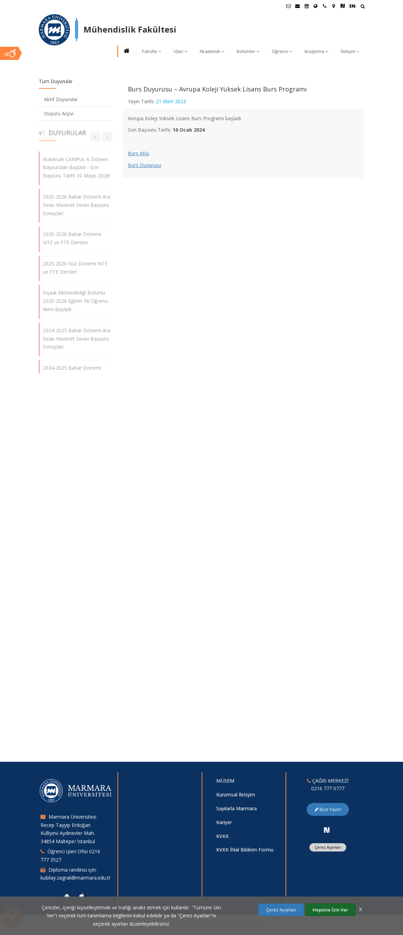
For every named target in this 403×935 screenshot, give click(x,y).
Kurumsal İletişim (235, 794)
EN (352, 6)
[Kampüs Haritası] (333, 6)
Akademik (212, 51)
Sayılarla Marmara (236, 808)
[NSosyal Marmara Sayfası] (342, 6)
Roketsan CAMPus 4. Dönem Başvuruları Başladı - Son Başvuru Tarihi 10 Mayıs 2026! (76, 164)
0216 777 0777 (327, 788)
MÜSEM (225, 780)
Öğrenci (282, 51)
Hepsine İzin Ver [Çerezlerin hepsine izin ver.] (330, 910)
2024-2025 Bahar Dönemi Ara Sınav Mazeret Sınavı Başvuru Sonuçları (76, 335)
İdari (180, 51)
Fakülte (151, 51)
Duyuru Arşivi (58, 113)
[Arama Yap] (363, 7)
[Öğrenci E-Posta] (288, 6)
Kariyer (224, 822)
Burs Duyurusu (144, 165)
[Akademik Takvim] (306, 6)
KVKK (222, 836)
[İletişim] (324, 6)
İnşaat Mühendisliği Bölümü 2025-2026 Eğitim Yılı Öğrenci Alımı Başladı (75, 297)
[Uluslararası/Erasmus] (315, 6)
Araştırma (316, 51)
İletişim (350, 51)
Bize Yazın (328, 809)
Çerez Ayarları (328, 847)
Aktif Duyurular (61, 99)
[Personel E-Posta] (297, 6)
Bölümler (248, 51)
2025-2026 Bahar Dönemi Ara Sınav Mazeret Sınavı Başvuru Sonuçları (76, 201)
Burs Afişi (138, 153)
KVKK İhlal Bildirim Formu (244, 849)
